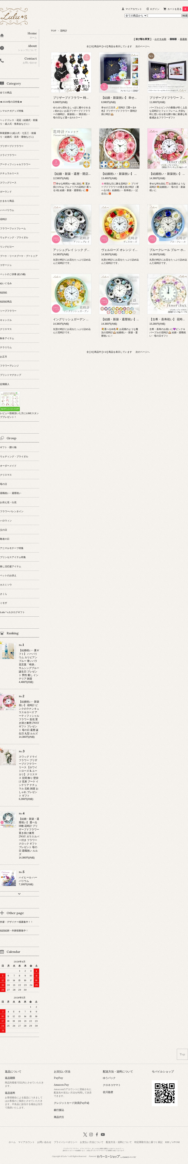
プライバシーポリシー (65, 1142)
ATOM (176, 1142)
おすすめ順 (160, 39)
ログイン (154, 8)
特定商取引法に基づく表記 (148, 1142)
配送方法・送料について (119, 1142)
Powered (112, 1156)
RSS (167, 1142)
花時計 (63, 30)
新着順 (183, 39)
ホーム (12, 1142)
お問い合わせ (44, 1142)
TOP (53, 30)
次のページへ (143, 46)
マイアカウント (134, 8)
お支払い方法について (91, 1142)
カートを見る (177, 8)
